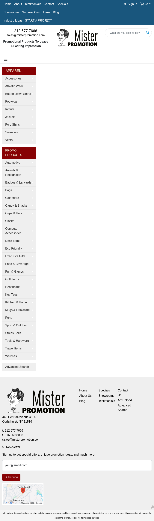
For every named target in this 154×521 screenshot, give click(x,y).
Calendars (12, 197)
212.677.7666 (25, 31)
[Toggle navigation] (6, 59)
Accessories (13, 78)
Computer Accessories (13, 231)
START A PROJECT (38, 20)
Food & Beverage (17, 263)
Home (8, 4)
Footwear (11, 101)
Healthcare (12, 287)
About (18, 4)
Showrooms (11, 12)
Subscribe (11, 477)
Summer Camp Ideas (36, 12)
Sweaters (11, 132)
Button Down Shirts (18, 93)
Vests (9, 140)
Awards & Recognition (13, 172)
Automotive (12, 162)
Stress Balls (13, 333)
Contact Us (123, 393)
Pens (8, 317)
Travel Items (13, 348)
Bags (8, 190)
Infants (9, 109)
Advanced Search (17, 366)
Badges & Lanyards (18, 182)
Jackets (10, 116)
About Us (85, 395)
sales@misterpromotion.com (26, 35)
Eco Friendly (13, 248)
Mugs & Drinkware (17, 310)
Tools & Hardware (17, 340)
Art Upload (125, 400)
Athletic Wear (14, 86)
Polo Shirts (12, 124)
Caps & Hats (13, 213)
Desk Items (12, 240)
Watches (11, 356)
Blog (56, 12)
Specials (62, 4)
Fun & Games (14, 271)
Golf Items (12, 279)
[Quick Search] (124, 32)
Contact (49, 4)
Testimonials (33, 4)
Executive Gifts (15, 256)
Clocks (9, 221)
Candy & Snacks (16, 205)
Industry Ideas (13, 20)
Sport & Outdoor (16, 325)
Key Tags (11, 294)
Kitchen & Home (16, 302)
